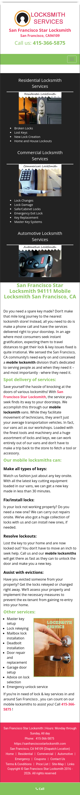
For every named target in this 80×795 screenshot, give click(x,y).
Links (70, 764)
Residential (25, 754)
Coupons (40, 759)
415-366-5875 (49, 42)
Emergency (22, 759)
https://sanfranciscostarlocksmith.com (40, 743)
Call (40, 789)
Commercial (45, 754)
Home (10, 754)
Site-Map (58, 764)
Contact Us (57, 759)
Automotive (65, 754)
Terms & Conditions (19, 764)
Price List (42, 764)
